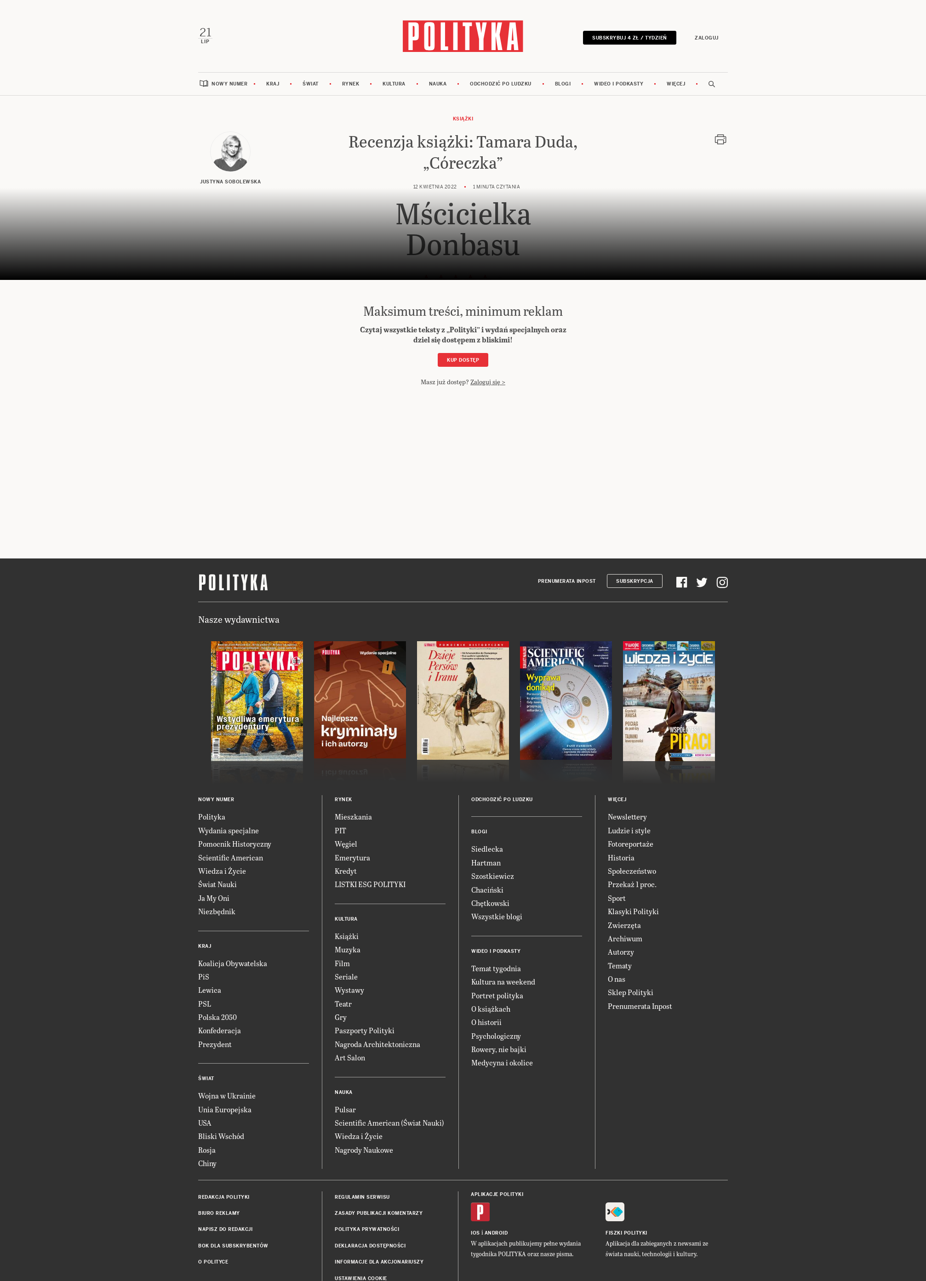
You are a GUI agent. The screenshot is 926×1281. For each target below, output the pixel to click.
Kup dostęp (463, 359)
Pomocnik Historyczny (234, 842)
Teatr (343, 1002)
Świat (311, 82)
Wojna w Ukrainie (227, 1094)
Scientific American (230, 856)
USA (204, 1121)
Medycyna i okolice (502, 1061)
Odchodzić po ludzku (501, 82)
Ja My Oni (213, 896)
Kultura (394, 82)
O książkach (490, 1007)
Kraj (272, 82)
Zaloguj (708, 37)
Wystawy (349, 988)
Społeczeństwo (632, 869)
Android (496, 1232)
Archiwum (625, 937)
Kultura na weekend (503, 980)
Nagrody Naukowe (364, 1148)
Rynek (351, 82)
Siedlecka (487, 848)
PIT (340, 829)
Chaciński (487, 888)
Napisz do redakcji (225, 1228)
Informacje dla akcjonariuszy (379, 1261)
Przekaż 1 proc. (632, 883)
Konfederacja (219, 1029)
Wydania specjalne (228, 829)
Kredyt (346, 869)
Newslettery (627, 815)
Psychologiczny (496, 1034)
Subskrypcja (634, 580)
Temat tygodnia (496, 967)
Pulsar (345, 1108)
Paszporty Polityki (364, 1029)
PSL (204, 1002)
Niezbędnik (216, 910)
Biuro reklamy (219, 1212)
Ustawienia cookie (361, 1277)
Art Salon (350, 1056)
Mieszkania (353, 815)
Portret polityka (497, 994)
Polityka (211, 815)
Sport (617, 896)
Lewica (209, 988)
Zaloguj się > (487, 380)
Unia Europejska (225, 1108)
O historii (486, 1020)
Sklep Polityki (630, 991)
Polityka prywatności (367, 1228)
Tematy (620, 964)
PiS (203, 975)
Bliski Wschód (221, 1135)
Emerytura (352, 856)
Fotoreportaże (630, 842)
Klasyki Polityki (633, 910)
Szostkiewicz (492, 874)
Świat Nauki (217, 883)
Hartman (486, 861)
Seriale (346, 975)
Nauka (438, 82)
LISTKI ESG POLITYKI (370, 883)
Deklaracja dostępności (370, 1244)
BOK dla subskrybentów (233, 1244)
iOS (475, 1232)
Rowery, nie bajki (498, 1047)
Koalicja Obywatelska (232, 961)
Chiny (207, 1161)
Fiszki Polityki (626, 1232)
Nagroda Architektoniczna (377, 1042)
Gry (341, 1015)
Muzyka (347, 948)
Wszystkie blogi (496, 915)
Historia (621, 856)
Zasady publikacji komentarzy (379, 1212)
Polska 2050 (217, 1015)
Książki (463, 117)
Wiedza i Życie (222, 869)
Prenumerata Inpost (567, 580)
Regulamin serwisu (362, 1196)
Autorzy (621, 950)
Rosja (207, 1148)
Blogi (563, 82)
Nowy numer (229, 82)
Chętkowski (490, 901)
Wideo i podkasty (618, 82)
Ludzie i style (629, 829)
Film (342, 961)
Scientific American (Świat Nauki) (389, 1121)
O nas (616, 977)
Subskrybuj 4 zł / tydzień (630, 37)
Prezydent (215, 1042)
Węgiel (346, 842)
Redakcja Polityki (224, 1196)
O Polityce (213, 1261)
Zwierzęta (624, 923)
